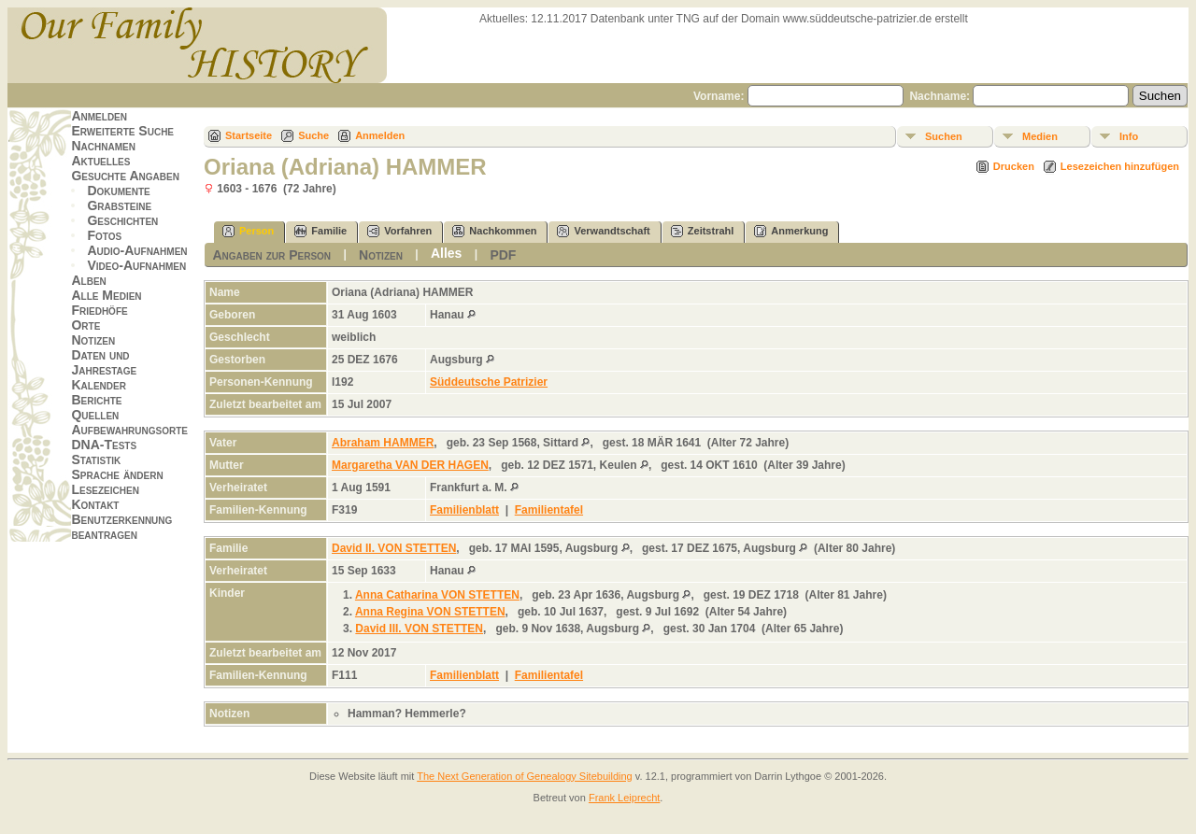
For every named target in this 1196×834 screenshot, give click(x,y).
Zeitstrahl (702, 231)
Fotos (104, 235)
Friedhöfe (99, 310)
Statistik (96, 459)
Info (1128, 136)
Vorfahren (399, 231)
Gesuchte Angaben (125, 175)
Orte (85, 325)
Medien (1040, 136)
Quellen (95, 414)
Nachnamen (103, 145)
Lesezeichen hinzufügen (1120, 166)
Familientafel (549, 509)
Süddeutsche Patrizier (489, 382)
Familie (320, 231)
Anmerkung (791, 231)
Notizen (93, 339)
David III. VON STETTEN (419, 628)
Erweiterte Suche (122, 130)
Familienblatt (464, 509)
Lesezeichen (104, 489)
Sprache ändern (117, 474)
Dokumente (118, 190)
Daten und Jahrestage (103, 362)
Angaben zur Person (271, 254)
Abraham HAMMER (383, 442)
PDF (503, 254)
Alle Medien (106, 295)
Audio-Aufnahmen (137, 250)
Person (248, 231)
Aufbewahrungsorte (129, 429)
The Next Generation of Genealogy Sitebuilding (525, 776)
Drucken (1013, 166)
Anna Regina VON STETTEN (430, 611)
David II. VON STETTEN (394, 548)
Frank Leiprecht (624, 797)
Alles (446, 253)
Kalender (98, 384)
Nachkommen (494, 231)
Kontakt (95, 504)
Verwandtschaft (603, 231)
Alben (88, 280)
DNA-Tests (103, 444)
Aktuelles (100, 160)
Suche (313, 135)
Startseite (248, 135)
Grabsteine (119, 205)
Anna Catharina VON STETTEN (437, 594)
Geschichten (122, 220)
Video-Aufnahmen (136, 265)
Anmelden (99, 115)
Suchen (943, 136)
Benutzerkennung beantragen (121, 527)
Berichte (96, 399)
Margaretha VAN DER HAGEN (410, 465)
